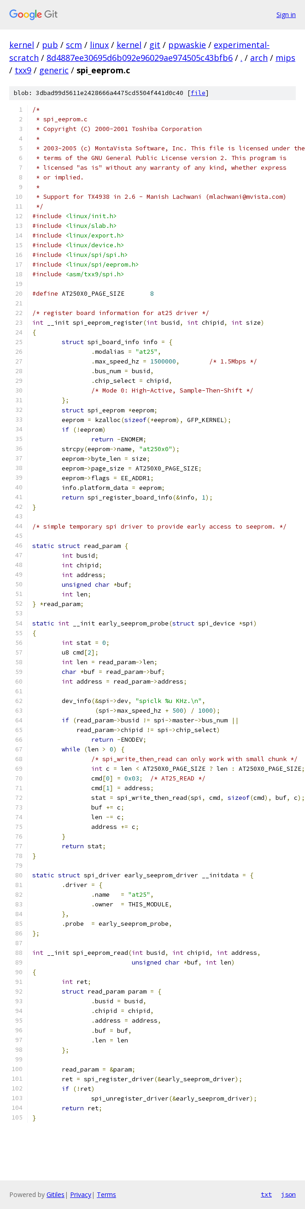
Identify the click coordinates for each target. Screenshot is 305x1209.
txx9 (23, 70)
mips (285, 57)
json (288, 1194)
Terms (106, 1194)
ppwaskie (187, 44)
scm (74, 44)
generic (54, 70)
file (198, 93)
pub (50, 44)
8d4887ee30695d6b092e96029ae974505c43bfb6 (140, 57)
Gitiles (56, 1194)
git (154, 44)
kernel (21, 44)
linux (99, 44)
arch (259, 57)
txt (266, 1194)
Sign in (286, 14)
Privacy (80, 1194)
